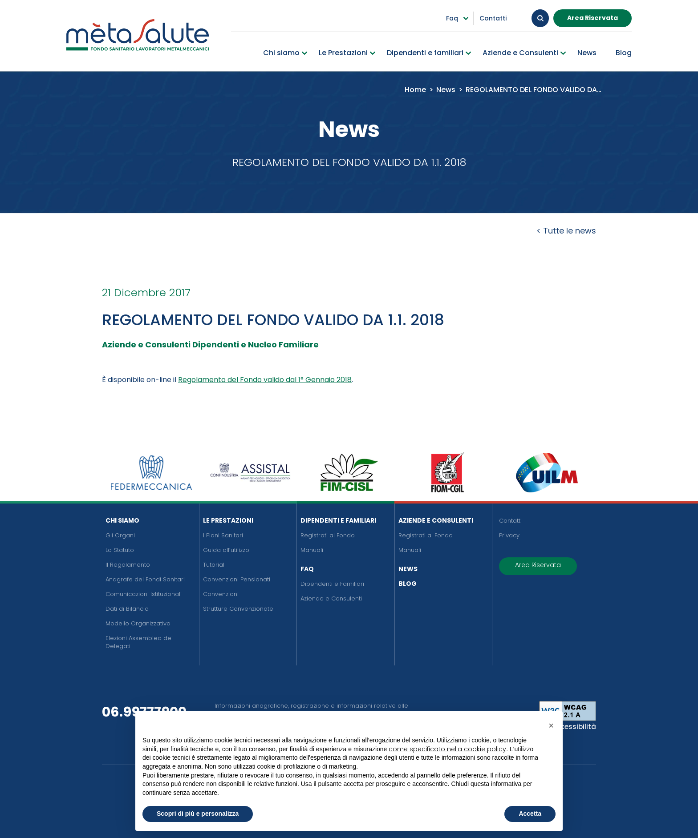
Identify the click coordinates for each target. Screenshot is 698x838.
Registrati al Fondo (327, 535)
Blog (407, 583)
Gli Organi (120, 535)
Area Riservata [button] (592, 17)
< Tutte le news (566, 230)
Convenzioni (221, 594)
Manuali (311, 550)
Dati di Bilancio (127, 608)
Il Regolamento (128, 564)
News (408, 568)
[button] (551, 725)
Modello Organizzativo (138, 623)
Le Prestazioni (228, 520)
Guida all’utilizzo (226, 550)
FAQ (307, 568)
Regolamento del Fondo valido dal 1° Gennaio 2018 (265, 380)
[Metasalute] (137, 34)
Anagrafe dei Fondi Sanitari (145, 579)
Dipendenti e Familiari (338, 520)
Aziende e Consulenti (331, 598)
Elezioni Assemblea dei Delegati (139, 642)
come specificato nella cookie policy (447, 749)
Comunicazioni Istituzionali (144, 594)
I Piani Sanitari (223, 535)
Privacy (509, 535)
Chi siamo (122, 520)
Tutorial (213, 564)
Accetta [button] (530, 813)
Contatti (510, 520)
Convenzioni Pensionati (236, 579)
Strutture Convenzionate (238, 608)
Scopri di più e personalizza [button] (198, 813)
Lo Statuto (120, 550)
